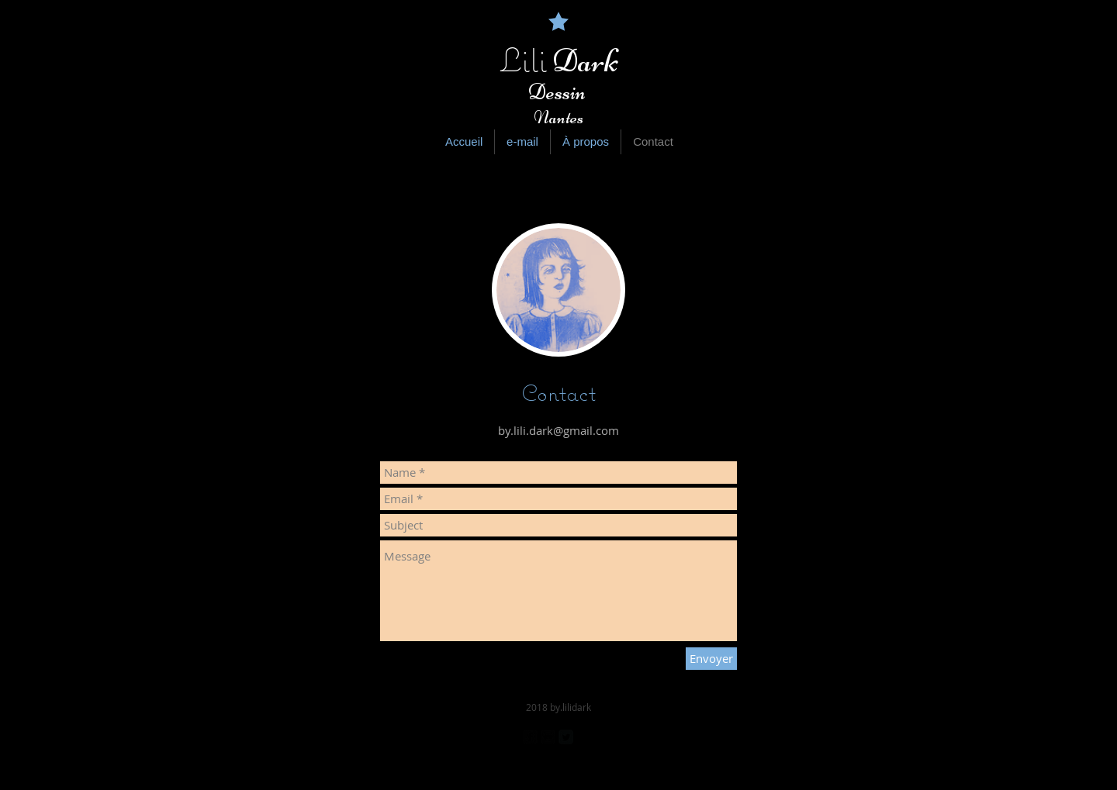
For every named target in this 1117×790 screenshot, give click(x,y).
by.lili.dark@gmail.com (558, 430)
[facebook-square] (530, 737)
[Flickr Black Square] (548, 737)
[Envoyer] (711, 658)
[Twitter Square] (565, 737)
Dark (582, 61)
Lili (523, 60)
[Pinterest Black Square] (583, 737)
